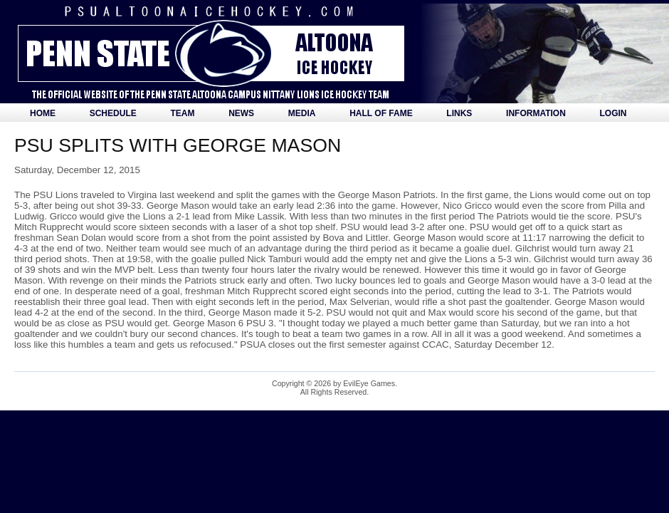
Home (43, 113)
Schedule (113, 113)
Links (459, 113)
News (241, 113)
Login (613, 113)
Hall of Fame (380, 113)
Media (302, 113)
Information (536, 113)
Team (182, 113)
